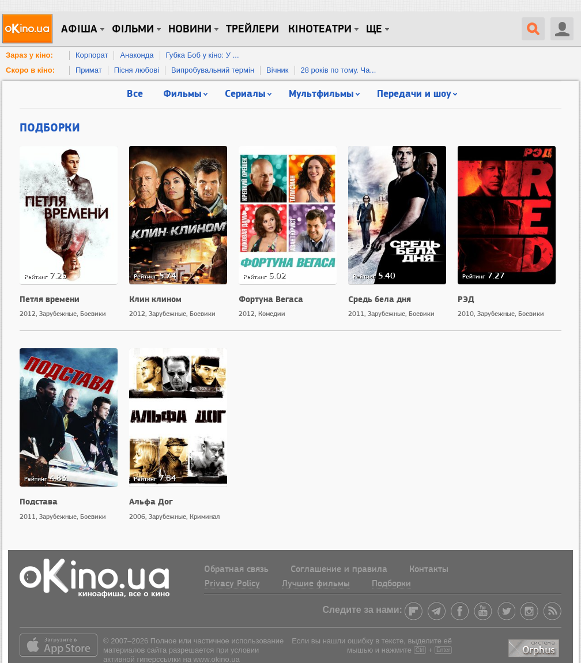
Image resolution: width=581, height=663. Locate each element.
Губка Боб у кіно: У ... (202, 55)
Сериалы (245, 93)
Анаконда (136, 55)
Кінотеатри (320, 29)
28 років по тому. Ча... (338, 70)
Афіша (79, 29)
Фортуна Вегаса (271, 298)
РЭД (466, 298)
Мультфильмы (321, 93)
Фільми (133, 29)
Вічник (277, 70)
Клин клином (155, 298)
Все (135, 93)
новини (190, 29)
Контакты (428, 569)
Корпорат (92, 55)
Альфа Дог (151, 501)
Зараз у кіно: (29, 55)
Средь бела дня (379, 298)
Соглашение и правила (338, 569)
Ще (374, 29)
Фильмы (182, 93)
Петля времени (50, 298)
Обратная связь (236, 569)
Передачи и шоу (414, 93)
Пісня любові (136, 70)
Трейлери (252, 29)
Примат (89, 70)
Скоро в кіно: (30, 70)
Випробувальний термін (212, 70)
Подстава (39, 501)
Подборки (50, 126)
